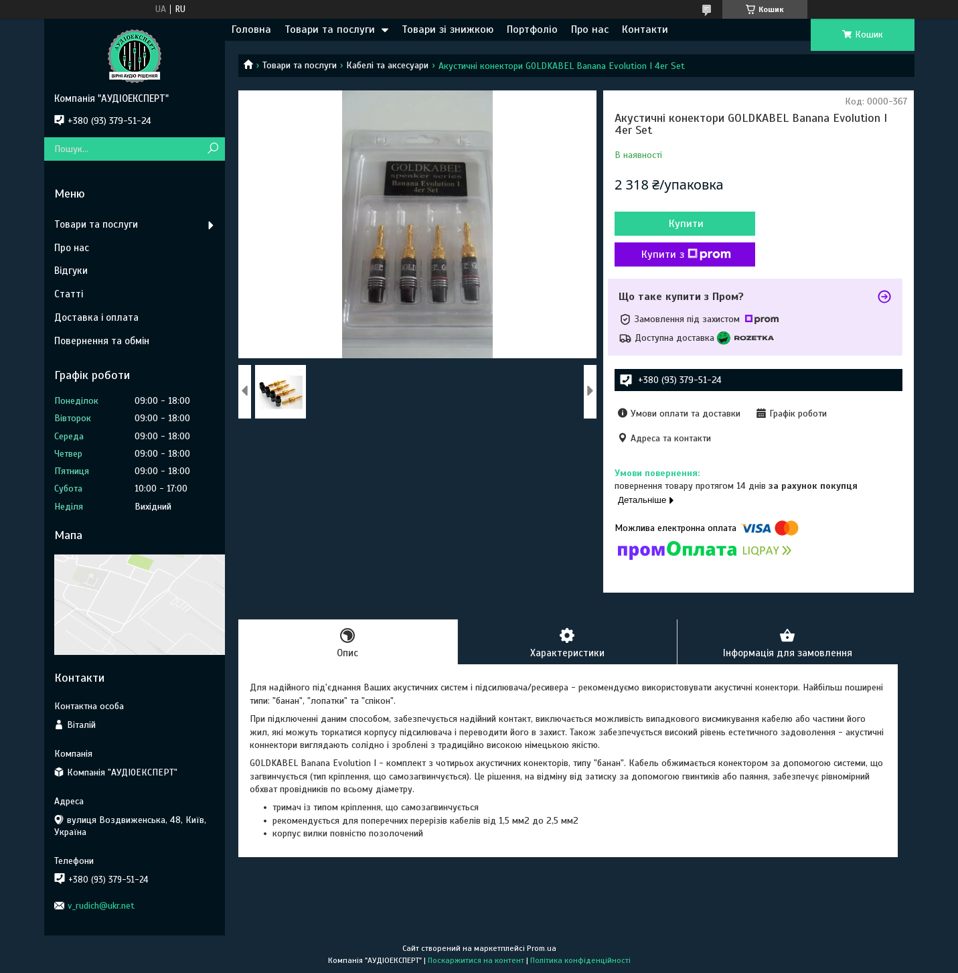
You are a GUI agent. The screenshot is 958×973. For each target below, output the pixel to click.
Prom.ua (541, 948)
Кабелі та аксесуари (387, 65)
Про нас (590, 29)
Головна (251, 29)
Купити (686, 223)
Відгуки (71, 271)
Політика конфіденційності (580, 960)
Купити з (686, 254)
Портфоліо (532, 29)
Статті (68, 294)
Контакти (645, 29)
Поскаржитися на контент (476, 960)
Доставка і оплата (96, 317)
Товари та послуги (330, 29)
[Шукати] (213, 149)
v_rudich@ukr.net (101, 905)
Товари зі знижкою (447, 29)
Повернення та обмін (101, 341)
